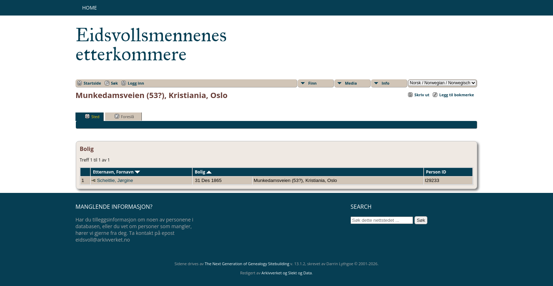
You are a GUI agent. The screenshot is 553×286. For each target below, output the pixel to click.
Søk (114, 83)
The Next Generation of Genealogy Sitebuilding (247, 263)
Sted (92, 116)
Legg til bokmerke (456, 94)
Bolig (203, 172)
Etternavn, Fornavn (116, 172)
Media (351, 83)
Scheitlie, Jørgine (115, 180)
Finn (312, 83)
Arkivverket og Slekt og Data (286, 272)
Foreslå (124, 116)
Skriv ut (421, 94)
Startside (92, 83)
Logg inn (136, 83)
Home (89, 7)
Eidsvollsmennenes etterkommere (151, 44)
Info (385, 83)
